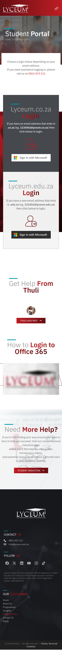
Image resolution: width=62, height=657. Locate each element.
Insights (7, 610)
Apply (6, 621)
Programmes (9, 607)
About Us (7, 603)
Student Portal (10, 614)
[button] (56, 8)
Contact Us (8, 617)
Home (8, 39)
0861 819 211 (37, 73)
